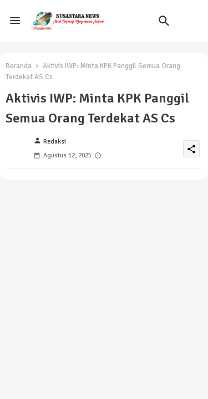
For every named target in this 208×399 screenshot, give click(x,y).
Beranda (19, 66)
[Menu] (15, 21)
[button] (164, 21)
